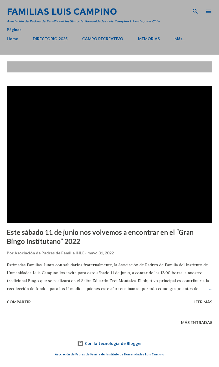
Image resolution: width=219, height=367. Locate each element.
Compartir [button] (19, 301)
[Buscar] (195, 10)
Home (12, 38)
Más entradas (196, 322)
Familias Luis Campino (62, 11)
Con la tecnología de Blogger (109, 343)
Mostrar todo (190, 67)
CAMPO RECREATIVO (102, 38)
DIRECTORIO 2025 (50, 38)
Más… (179, 38)
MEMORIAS (149, 38)
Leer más (203, 301)
